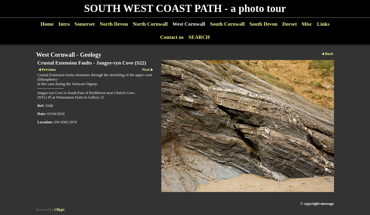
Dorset (289, 24)
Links (323, 24)
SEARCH (199, 37)
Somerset (84, 24)
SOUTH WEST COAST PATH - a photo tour (185, 8)
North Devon (113, 24)
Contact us (172, 37)
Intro (64, 24)
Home (47, 24)
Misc (307, 24)
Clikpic (59, 209)
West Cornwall (188, 24)
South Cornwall (227, 24)
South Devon (263, 24)
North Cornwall (150, 24)
